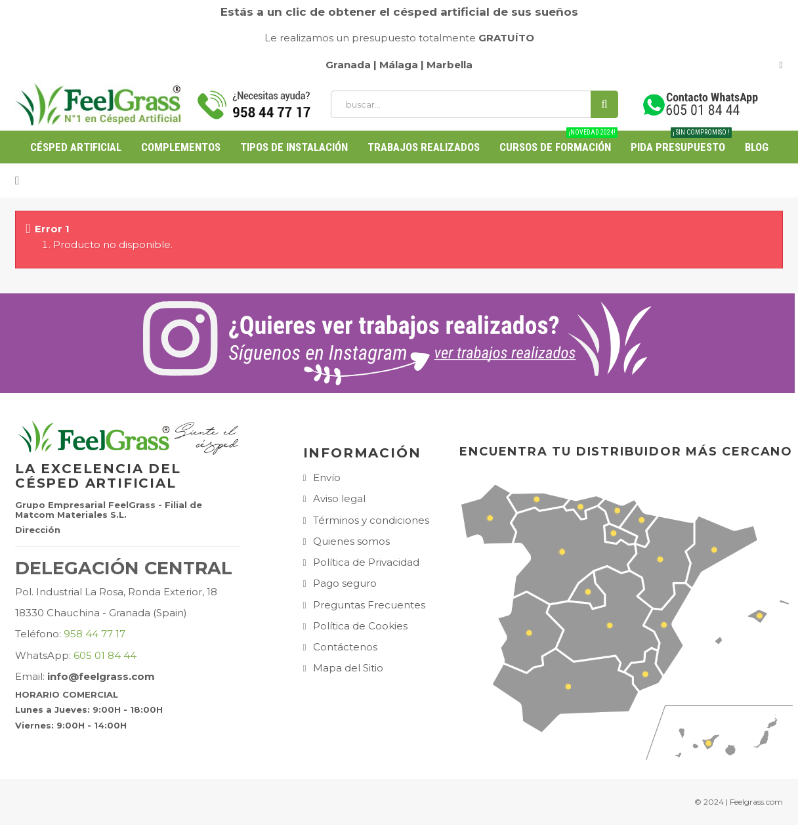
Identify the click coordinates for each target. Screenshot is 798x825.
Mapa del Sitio (348, 668)
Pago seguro (345, 583)
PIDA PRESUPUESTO (681, 142)
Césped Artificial (75, 147)
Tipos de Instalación (294, 147)
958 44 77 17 (94, 633)
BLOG (756, 147)
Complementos (180, 147)
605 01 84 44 (105, 655)
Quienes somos (351, 541)
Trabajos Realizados (424, 147)
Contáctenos (345, 647)
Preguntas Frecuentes (369, 605)
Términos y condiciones (371, 520)
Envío (327, 477)
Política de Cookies (360, 626)
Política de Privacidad (366, 562)
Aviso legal (339, 498)
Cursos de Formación (558, 142)
